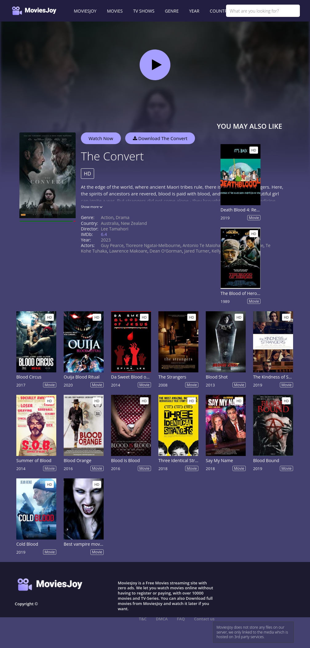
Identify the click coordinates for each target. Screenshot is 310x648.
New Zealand (134, 223)
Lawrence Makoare (128, 251)
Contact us (204, 619)
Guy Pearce (112, 245)
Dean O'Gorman (165, 251)
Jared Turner (196, 251)
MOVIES (115, 11)
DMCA (162, 619)
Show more (91, 206)
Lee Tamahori (114, 229)
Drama (122, 217)
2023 (106, 240)
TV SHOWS (143, 11)
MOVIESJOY (85, 11)
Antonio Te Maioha (202, 245)
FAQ (181, 619)
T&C (143, 619)
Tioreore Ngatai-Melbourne (153, 245)
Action (107, 217)
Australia (109, 223)
